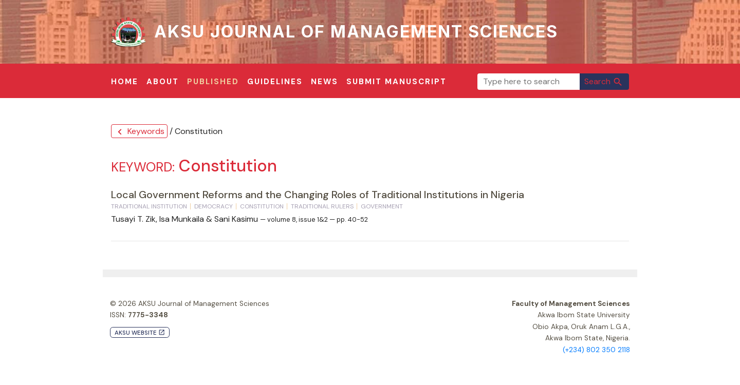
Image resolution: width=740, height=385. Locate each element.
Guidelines (275, 81)
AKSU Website (140, 333)
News (324, 81)
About (162, 81)
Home (124, 81)
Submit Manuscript (396, 81)
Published (213, 81)
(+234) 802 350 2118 (596, 349)
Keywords (139, 132)
